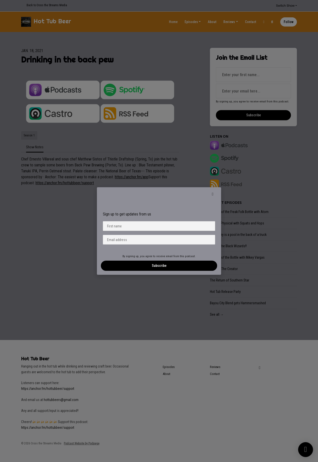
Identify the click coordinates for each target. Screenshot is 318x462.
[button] (212, 194)
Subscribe (159, 266)
